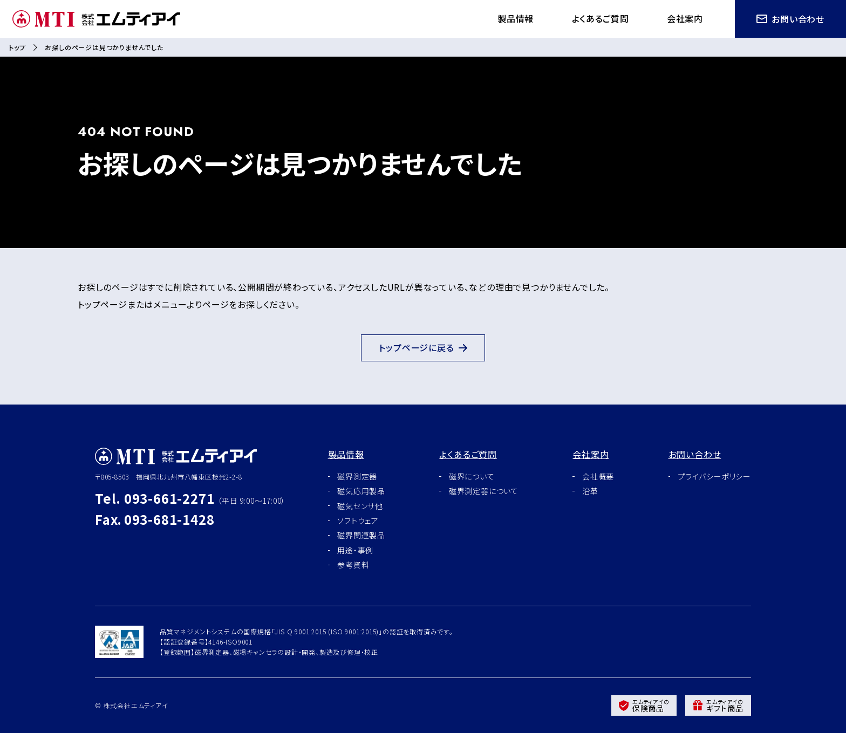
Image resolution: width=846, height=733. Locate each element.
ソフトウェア (358, 520)
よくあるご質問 (598, 18)
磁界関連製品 (361, 535)
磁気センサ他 (360, 506)
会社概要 (598, 476)
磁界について (472, 476)
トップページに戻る (423, 347)
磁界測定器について (483, 490)
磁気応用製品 (361, 490)
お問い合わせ (790, 18)
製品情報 (513, 18)
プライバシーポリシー (714, 476)
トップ (17, 47)
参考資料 (353, 564)
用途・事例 (355, 550)
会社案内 (684, 18)
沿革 (590, 490)
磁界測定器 (357, 476)
